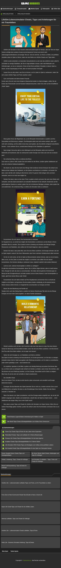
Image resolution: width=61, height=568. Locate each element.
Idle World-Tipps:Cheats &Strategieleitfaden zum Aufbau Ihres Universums (28, 421)
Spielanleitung (8, 14)
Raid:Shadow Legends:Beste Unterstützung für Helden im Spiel (25, 416)
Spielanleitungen (23, 14)
